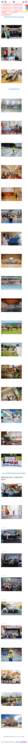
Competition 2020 (17, 8)
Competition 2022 (17, 4)
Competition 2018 (17, 11)
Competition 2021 (6, 8)
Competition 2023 (6, 4)
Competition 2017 (6, 14)
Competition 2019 (6, 11)
